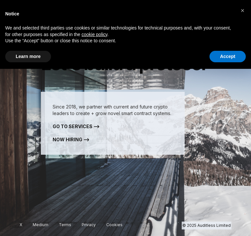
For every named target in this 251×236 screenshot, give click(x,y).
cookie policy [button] (94, 34)
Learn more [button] (28, 56)
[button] (242, 10)
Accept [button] (227, 56)
